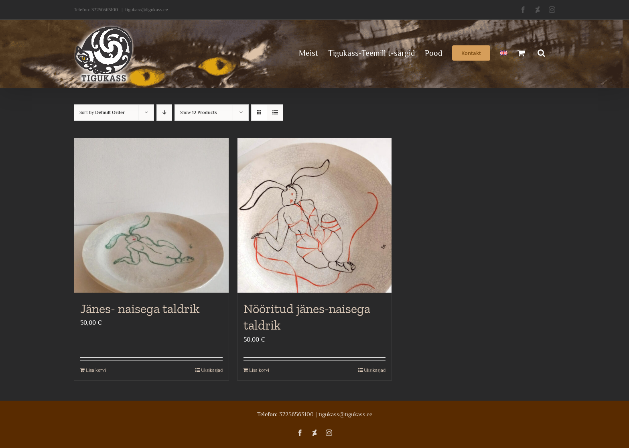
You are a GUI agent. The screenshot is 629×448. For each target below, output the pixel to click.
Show (198, 112)
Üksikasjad (212, 370)
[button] (541, 52)
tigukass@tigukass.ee (146, 9)
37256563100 (104, 9)
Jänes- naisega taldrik (140, 308)
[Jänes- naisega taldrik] (151, 215)
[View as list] (275, 112)
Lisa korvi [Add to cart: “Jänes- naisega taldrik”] (96, 370)
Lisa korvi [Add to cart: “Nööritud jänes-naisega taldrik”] (259, 370)
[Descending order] (164, 112)
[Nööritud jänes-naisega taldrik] (314, 215)
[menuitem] (503, 52)
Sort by (102, 112)
